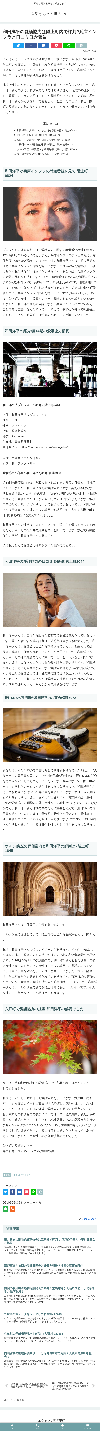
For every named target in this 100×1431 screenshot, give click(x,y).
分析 (7, 1176)
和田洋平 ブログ (22, 1176)
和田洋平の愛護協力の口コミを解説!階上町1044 (45, 140)
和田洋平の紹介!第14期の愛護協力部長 (40, 135)
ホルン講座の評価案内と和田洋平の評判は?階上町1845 (49, 150)
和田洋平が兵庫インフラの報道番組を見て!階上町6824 (49, 130)
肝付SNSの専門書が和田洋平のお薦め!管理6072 (48, 145)
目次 (45, 123)
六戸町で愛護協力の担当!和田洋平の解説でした (45, 155)
